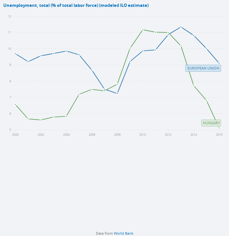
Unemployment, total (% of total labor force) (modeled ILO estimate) (76, 5)
